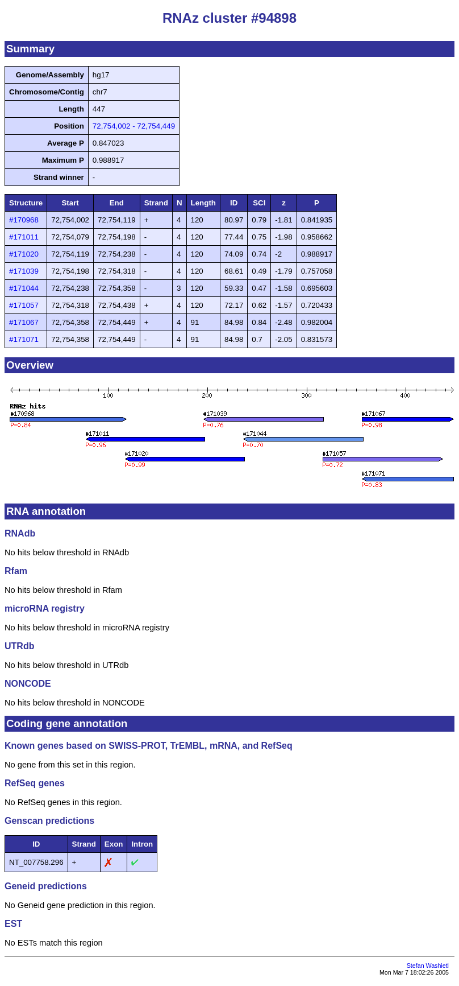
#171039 (24, 271)
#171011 (24, 237)
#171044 (24, 288)
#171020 (24, 254)
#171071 (24, 339)
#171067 (24, 322)
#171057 (24, 305)
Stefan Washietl (428, 965)
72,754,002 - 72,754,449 (134, 126)
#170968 (24, 220)
